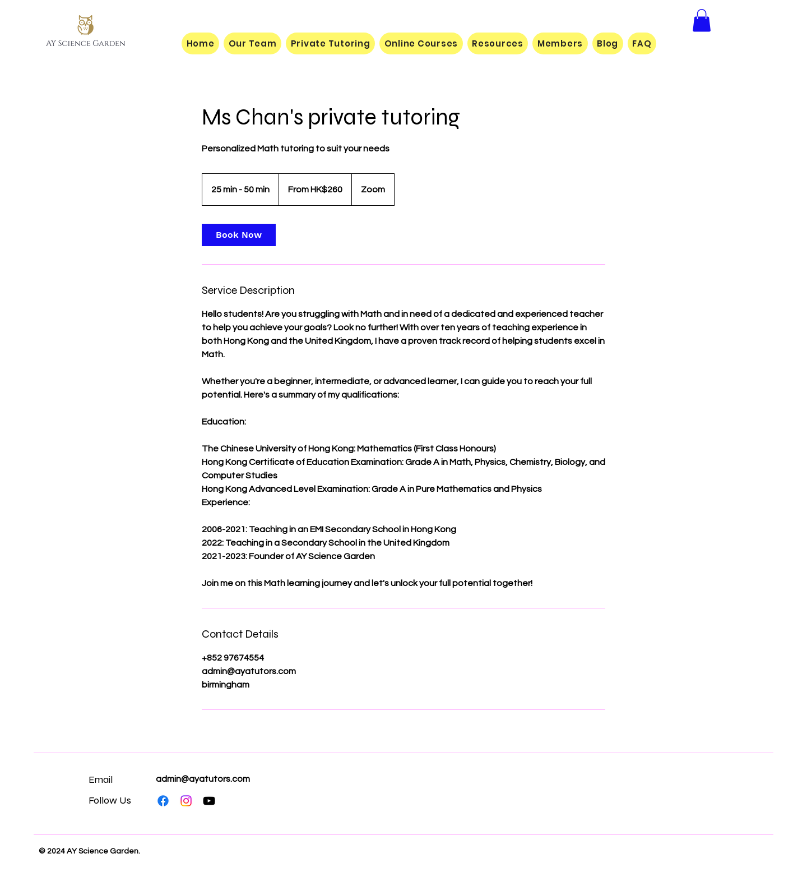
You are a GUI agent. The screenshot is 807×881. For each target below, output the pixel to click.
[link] (239, 235)
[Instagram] (186, 801)
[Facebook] (163, 801)
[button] (701, 20)
